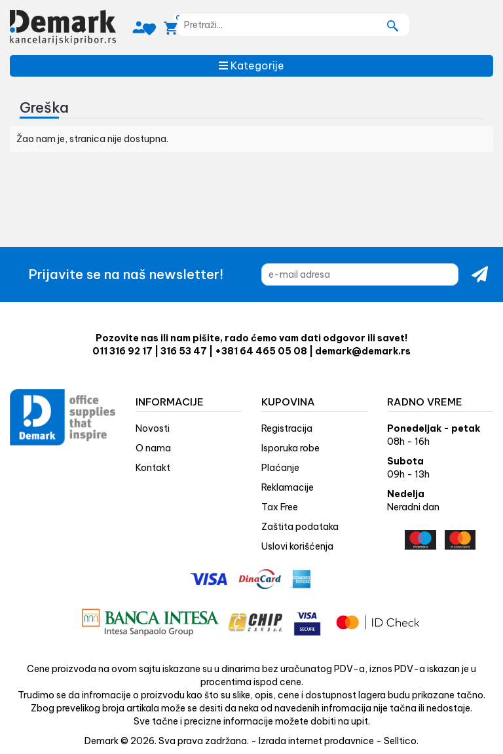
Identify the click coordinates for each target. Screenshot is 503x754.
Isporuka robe (290, 448)
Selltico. (401, 741)
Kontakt (153, 468)
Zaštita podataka (300, 527)
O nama (153, 448)
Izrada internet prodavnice (316, 741)
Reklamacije (287, 487)
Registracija (286, 428)
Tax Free (279, 507)
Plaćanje (280, 468)
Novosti (153, 428)
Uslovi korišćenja (297, 546)
